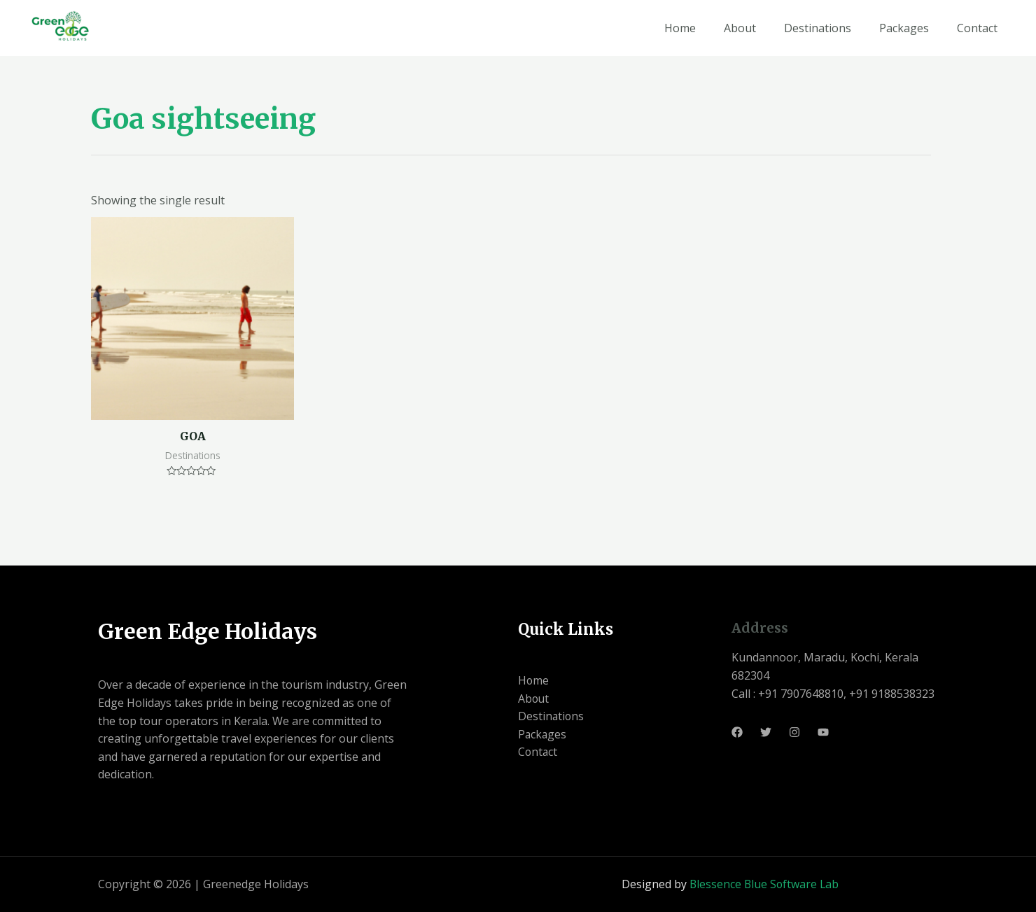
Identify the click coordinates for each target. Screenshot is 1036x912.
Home (680, 28)
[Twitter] (765, 732)
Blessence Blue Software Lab (764, 884)
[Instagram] (794, 732)
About (740, 28)
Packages (904, 28)
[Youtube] (823, 732)
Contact (977, 28)
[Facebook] (737, 732)
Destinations (817, 28)
